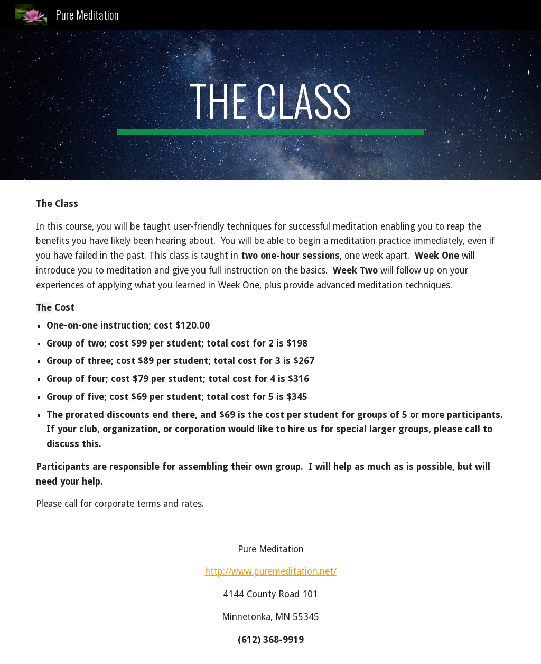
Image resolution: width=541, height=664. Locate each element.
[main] (270, 105)
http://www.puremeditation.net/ (271, 571)
